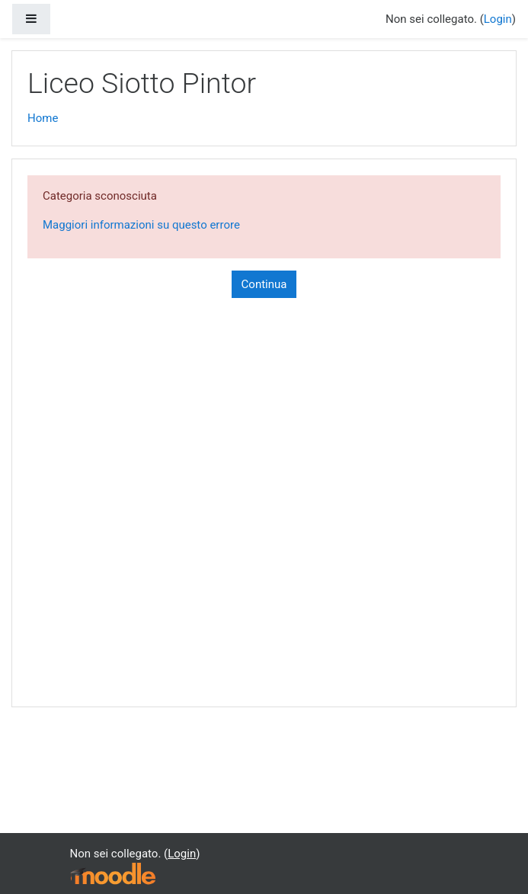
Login (498, 19)
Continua (264, 284)
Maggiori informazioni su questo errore (141, 225)
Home (42, 118)
